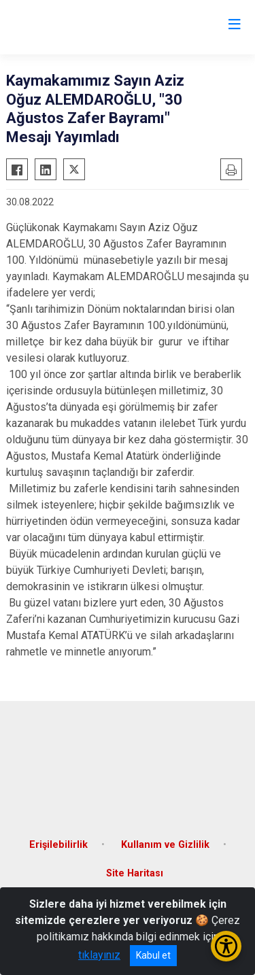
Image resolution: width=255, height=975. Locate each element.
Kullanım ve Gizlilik (165, 845)
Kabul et (153, 955)
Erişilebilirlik (58, 845)
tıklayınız (99, 954)
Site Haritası (134, 873)
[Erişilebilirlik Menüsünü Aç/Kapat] (226, 946)
